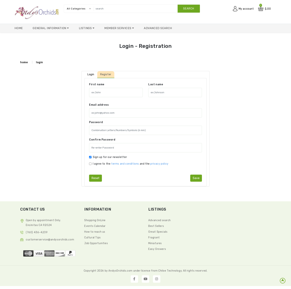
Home (18, 28)
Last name (155, 84)
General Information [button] (50, 28)
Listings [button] (86, 28)
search (188, 8)
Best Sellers (156, 226)
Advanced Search (158, 28)
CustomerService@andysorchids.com (50, 239)
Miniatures (155, 243)
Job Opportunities (96, 243)
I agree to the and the (131, 163)
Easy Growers (157, 249)
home (24, 62)
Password (96, 122)
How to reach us (94, 231)
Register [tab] (105, 74)
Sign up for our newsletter (110, 157)
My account (246, 8)
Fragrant (154, 237)
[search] (146, 9)
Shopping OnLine (95, 220)
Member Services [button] (118, 28)
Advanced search (159, 220)
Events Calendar (95, 226)
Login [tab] (90, 74)
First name (96, 84)
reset (95, 178)
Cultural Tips (92, 237)
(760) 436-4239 (37, 232)
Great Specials (157, 231)
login (39, 62)
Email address (99, 104)
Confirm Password (102, 139)
